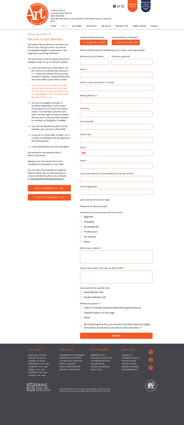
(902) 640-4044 (57, 15)
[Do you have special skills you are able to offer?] (116, 277)
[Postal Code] (115, 140)
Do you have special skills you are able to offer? (102, 268)
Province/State (86, 121)
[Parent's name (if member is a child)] (115, 88)
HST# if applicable (88, 186)
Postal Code (85, 134)
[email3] (118, 6)
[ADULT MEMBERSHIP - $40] (49, 188)
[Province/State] (115, 127)
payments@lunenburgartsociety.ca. (47, 178)
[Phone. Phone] (119, 153)
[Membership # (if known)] (93, 62)
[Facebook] (114, 6)
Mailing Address (88, 95)
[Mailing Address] (115, 101)
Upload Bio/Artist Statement (125, 37)
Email (83, 160)
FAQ (34, 73)
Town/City (84, 108)
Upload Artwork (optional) (92, 37)
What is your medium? (90, 248)
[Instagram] (122, 6)
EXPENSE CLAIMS (129, 360)
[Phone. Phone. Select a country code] (84, 153)
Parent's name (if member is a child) (97, 82)
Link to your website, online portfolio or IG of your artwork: (107, 173)
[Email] (115, 166)
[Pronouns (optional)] (131, 62)
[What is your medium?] (116, 257)
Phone (83, 147)
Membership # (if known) (91, 56)
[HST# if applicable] (115, 192)
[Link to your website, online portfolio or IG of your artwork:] (115, 179)
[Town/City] (115, 114)
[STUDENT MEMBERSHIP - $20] (49, 197)
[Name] (115, 75)
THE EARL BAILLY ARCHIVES (70, 360)
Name (83, 69)
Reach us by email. (37, 155)
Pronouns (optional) (121, 56)
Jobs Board (40, 94)
